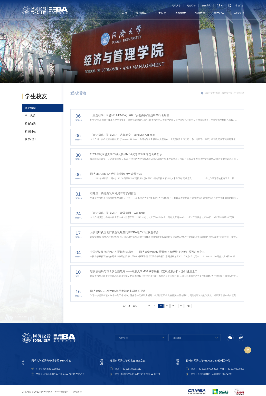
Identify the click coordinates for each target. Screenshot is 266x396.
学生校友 (219, 13)
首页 (124, 13)
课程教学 (199, 13)
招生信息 (160, 13)
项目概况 (141, 13)
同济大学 (176, 5)
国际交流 (238, 13)
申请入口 (239, 5)
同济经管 (191, 5)
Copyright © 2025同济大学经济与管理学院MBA (45, 392)
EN (220, 5)
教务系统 (206, 5)
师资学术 (180, 13)
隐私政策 (77, 392)
